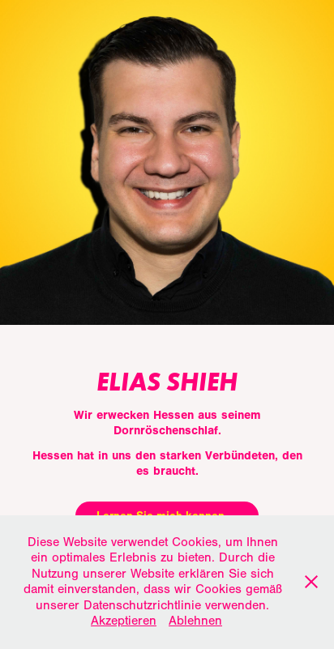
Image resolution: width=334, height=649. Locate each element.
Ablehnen (195, 620)
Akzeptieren (123, 620)
